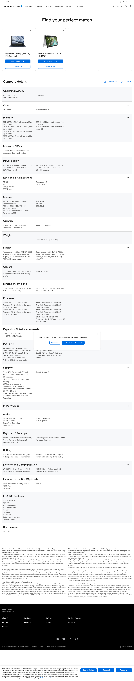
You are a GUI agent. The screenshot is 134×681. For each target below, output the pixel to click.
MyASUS (70, 637)
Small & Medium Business (54, 620)
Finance (48, 647)
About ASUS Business (8, 620)
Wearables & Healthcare (31, 651)
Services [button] (51, 6)
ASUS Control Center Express (76, 643)
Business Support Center (97, 620)
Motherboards (28, 636)
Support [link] (81, 6)
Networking (27, 645)
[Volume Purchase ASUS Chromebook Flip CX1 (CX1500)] (50, 61)
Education (49, 626)
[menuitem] (30, 6)
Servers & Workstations (31, 632)
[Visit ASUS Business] (8, 609)
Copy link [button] (126, 81)
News (70, 626)
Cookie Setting (88, 670)
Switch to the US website (73, 343)
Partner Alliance (7, 631)
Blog (69, 629)
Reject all (106, 670)
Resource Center (73, 620)
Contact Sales (116, 623)
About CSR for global (8, 623)
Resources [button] (61, 6)
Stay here (55, 343)
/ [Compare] (23, 609)
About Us (5, 2)
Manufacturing (50, 636)
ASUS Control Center (74, 640)
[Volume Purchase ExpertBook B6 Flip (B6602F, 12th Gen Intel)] (17, 61)
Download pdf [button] (110, 81)
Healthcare (49, 632)
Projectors (27, 629)
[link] (17, 67)
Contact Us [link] (126, 2)
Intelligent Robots (29, 654)
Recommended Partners (9, 634)
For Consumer (117, 6)
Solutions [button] (40, 6)
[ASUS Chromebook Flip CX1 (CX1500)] (50, 54)
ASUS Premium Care (96, 628)
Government (49, 650)
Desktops (27, 623)
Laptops (26, 620)
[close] (98, 334)
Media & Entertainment (53, 644)
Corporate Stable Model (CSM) (99, 631)
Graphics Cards (28, 639)
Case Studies (72, 623)
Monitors (27, 626)
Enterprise (49, 623)
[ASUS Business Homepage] (12, 6)
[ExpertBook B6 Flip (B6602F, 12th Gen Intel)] (17, 54)
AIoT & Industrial (29, 642)
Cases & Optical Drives (31, 648)
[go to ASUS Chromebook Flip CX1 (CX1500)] (50, 42)
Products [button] (30, 6)
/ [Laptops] (17, 609)
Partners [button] (71, 6)
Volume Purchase (117, 620)
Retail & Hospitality (51, 629)
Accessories (28, 658)
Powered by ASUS (95, 634)
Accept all (124, 670)
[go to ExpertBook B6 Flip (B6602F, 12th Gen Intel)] (17, 42)
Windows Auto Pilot (74, 647)
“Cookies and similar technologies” (50, 678)
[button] (126, 6)
